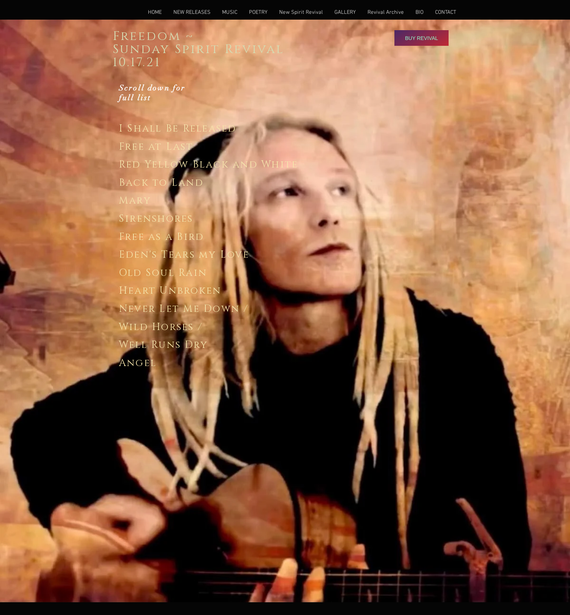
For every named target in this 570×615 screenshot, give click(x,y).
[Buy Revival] (421, 38)
